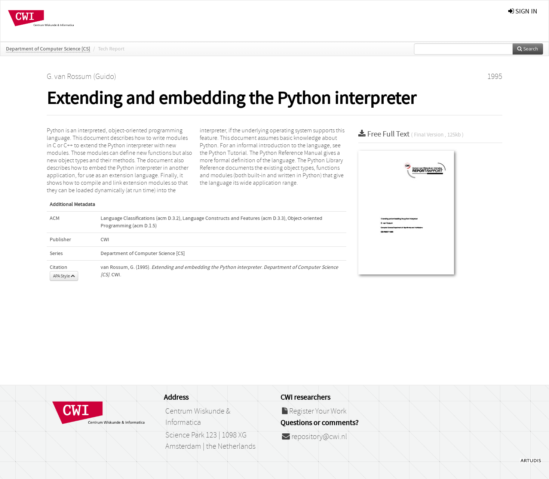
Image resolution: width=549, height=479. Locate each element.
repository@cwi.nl (314, 436)
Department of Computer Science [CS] (48, 49)
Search (527, 49)
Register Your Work (314, 411)
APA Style (64, 276)
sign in (522, 11)
